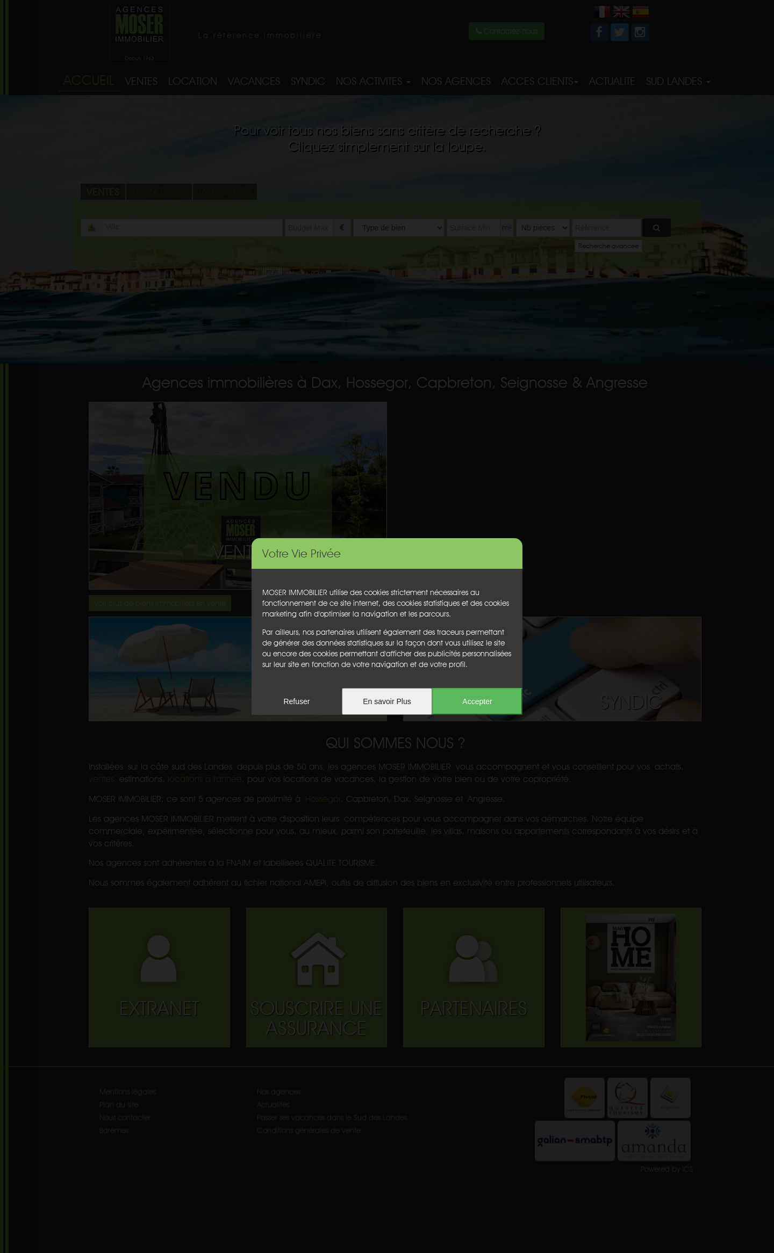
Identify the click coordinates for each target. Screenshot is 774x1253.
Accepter (477, 701)
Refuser (296, 701)
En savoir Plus (387, 701)
